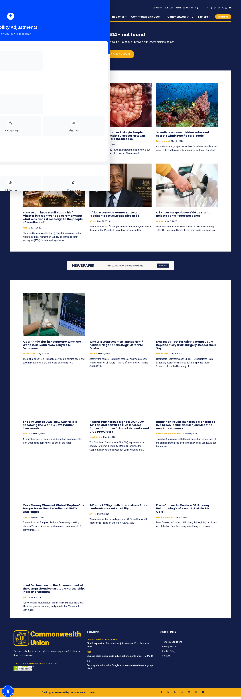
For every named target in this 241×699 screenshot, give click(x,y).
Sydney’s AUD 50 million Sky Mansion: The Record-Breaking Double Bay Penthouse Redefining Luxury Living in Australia (53, 138)
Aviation (27, 436)
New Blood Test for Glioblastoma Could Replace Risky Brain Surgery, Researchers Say (186, 347)
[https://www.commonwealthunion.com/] (45, 11)
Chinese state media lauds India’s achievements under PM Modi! (120, 658)
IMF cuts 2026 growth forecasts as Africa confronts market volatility (118, 509)
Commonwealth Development (102, 642)
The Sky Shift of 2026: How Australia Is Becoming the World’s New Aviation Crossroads (50, 427)
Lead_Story (95, 439)
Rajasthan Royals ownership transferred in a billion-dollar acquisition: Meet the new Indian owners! (185, 427)
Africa (92, 224)
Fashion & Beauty (165, 519)
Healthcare (95, 147)
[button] (196, 8)
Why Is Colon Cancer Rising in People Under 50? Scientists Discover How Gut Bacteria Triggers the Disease (117, 138)
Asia (25, 230)
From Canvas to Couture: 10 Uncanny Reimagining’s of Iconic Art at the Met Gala (183, 511)
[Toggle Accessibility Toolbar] (8, 691)
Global (159, 224)
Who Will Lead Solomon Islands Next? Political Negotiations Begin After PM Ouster (116, 347)
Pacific (93, 356)
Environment (163, 143)
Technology (29, 356)
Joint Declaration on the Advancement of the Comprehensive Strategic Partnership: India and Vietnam (54, 591)
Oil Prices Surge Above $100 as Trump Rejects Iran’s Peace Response (183, 216)
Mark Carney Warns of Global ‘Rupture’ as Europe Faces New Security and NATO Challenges (53, 511)
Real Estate (29, 147)
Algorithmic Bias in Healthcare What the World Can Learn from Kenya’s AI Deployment (52, 347)
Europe (26, 519)
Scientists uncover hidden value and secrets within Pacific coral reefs (182, 136)
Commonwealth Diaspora (170, 436)
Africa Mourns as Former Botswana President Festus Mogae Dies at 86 (114, 216)
